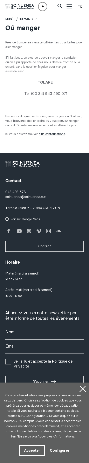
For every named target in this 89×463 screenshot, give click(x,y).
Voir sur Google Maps (25, 219)
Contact (44, 246)
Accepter (32, 450)
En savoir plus (28, 436)
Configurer (60, 450)
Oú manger (27, 19)
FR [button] (79, 7)
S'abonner (41, 381)
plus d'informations (52, 134)
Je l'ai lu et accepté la (43, 364)
